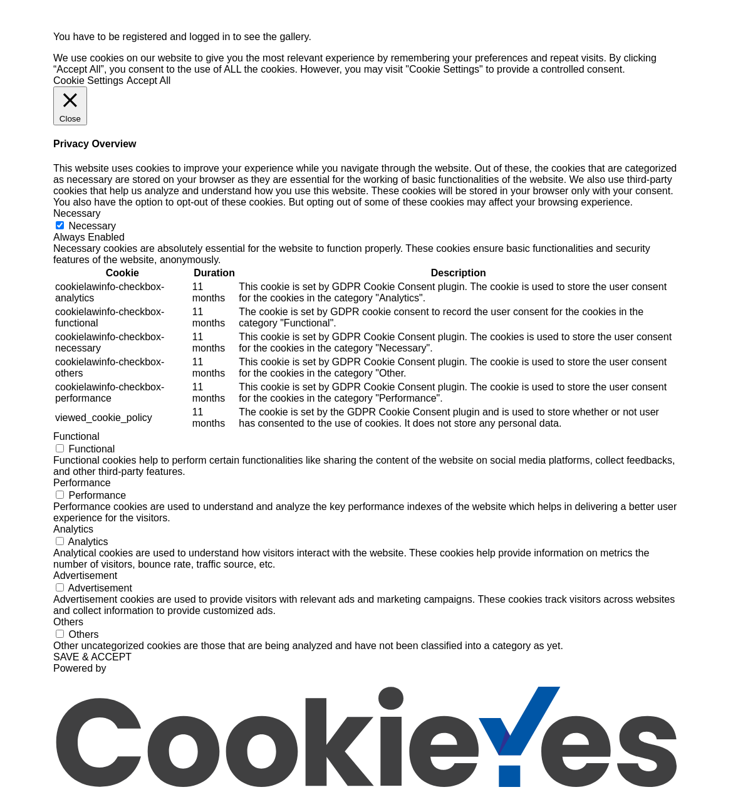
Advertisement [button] (85, 575)
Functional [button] (76, 436)
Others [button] (68, 622)
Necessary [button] (77, 213)
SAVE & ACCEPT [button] (92, 657)
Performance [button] (82, 482)
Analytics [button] (73, 529)
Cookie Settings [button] (88, 80)
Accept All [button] (148, 80)
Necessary (92, 226)
